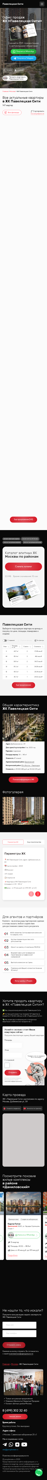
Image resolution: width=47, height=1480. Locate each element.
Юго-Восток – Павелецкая (30, 765)
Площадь (8, 1040)
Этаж (7, 1050)
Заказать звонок (15, 1417)
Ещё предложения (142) (23, 519)
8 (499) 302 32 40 (15, 1411)
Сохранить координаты (12, 1109)
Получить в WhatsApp (23, 51)
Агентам (19, 70)
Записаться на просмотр (32, 1109)
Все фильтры (11, 112)
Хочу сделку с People (24, 981)
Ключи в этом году (15, 1220)
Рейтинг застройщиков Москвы (32, 542)
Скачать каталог (23, 567)
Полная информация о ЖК (23, 780)
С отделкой (11, 640)
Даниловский (29, 762)
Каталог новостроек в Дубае (11, 539)
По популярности (37, 114)
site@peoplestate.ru (10, 1450)
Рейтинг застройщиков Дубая (12, 542)
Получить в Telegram (23, 58)
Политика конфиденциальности (16, 1456)
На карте (7, 70)
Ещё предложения (23, 685)
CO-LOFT (12, 1225)
